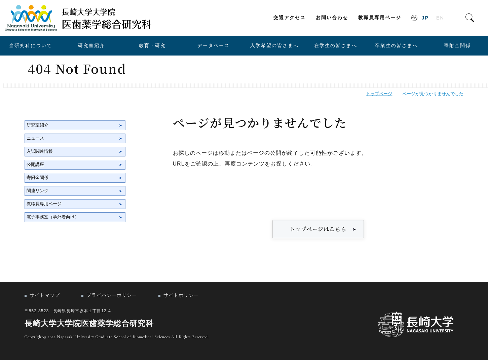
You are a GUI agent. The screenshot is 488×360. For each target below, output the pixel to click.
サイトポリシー (181, 295)
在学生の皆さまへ (335, 45)
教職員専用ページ (379, 17)
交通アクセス (289, 17)
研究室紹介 (91, 45)
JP (425, 17)
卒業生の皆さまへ (396, 45)
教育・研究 (152, 45)
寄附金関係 (457, 45)
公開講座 (35, 164)
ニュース (35, 138)
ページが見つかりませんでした (432, 93)
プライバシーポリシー (111, 295)
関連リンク (37, 190)
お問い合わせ (332, 17)
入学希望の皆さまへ (274, 45)
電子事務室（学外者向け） (53, 216)
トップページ (379, 93)
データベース (213, 45)
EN (440, 17)
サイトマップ (45, 295)
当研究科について (30, 45)
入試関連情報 (40, 151)
